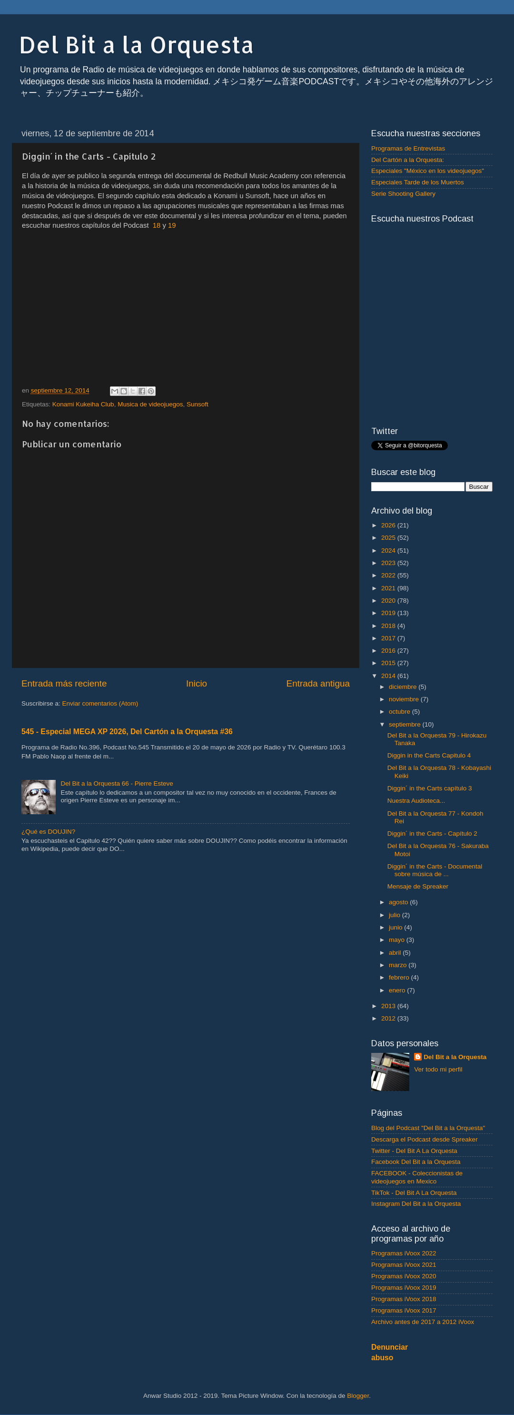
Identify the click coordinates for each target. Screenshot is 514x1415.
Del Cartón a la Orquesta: (407, 159)
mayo (397, 939)
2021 (389, 588)
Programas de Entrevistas (408, 148)
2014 (389, 675)
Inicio (196, 683)
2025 (389, 537)
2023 (389, 562)
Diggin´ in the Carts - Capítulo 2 (432, 833)
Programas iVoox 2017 (403, 1310)
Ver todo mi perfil (438, 1069)
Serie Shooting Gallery (403, 193)
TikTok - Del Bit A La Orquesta (414, 1192)
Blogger (358, 1395)
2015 (389, 663)
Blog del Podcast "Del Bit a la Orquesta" (428, 1128)
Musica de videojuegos (150, 404)
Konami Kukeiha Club (83, 404)
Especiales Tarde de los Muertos (417, 182)
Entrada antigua (318, 683)
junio (396, 927)
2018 (389, 625)
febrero (400, 977)
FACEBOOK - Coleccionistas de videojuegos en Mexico (417, 1177)
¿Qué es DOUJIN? (48, 831)
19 (172, 225)
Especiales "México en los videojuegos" (427, 170)
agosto (399, 902)
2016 (389, 650)
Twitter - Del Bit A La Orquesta (414, 1150)
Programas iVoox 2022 (403, 1253)
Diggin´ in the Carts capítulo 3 (429, 788)
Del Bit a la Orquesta (136, 44)
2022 (389, 575)
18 (157, 225)
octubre (400, 711)
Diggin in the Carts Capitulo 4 (429, 755)
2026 (389, 525)
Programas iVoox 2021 (403, 1264)
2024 (389, 550)
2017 (389, 638)
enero (398, 990)
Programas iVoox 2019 (403, 1287)
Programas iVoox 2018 (403, 1299)
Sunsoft (197, 404)
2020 (389, 600)
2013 (389, 1006)
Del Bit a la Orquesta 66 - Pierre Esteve (116, 783)
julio (395, 915)
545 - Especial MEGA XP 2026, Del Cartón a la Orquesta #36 (127, 732)
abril (396, 952)
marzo (398, 965)
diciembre (403, 686)
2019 (389, 613)
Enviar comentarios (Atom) (100, 703)
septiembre (406, 724)
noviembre (405, 699)
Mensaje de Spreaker (417, 886)
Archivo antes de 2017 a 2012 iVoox (422, 1321)
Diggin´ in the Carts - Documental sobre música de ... (435, 870)
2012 (389, 1018)
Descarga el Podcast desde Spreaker (424, 1139)
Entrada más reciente (64, 683)
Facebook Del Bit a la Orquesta (416, 1161)
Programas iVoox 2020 (403, 1276)
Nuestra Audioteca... (416, 800)
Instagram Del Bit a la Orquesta (416, 1203)
